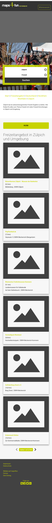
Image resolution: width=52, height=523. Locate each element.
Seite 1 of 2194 (26, 450)
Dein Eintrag (7, 475)
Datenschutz (7, 466)
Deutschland (31, 96)
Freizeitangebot (17, 96)
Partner (5, 473)
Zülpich (31, 99)
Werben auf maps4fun (10, 471)
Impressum (7, 464)
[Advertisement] (26, 27)
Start (7, 96)
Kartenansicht (44, 7)
